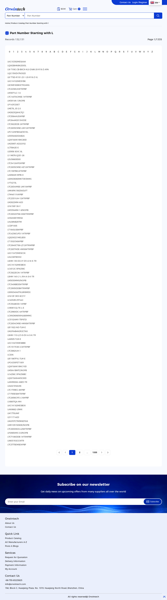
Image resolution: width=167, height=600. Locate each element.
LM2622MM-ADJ (15, 202)
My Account (11, 569)
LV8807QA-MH (14, 401)
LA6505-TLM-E (14, 339)
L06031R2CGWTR (16, 440)
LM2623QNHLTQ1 (16, 112)
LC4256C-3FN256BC (17, 374)
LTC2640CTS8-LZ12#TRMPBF (21, 245)
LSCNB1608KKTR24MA (19, 85)
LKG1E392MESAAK (17, 61)
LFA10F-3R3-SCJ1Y (16, 296)
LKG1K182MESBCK (17, 405)
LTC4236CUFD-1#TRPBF (19, 233)
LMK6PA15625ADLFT (17, 190)
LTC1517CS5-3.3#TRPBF (19, 347)
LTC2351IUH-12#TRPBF (19, 198)
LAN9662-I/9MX (15, 409)
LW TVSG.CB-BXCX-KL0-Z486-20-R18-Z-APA (28, 69)
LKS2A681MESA (15, 218)
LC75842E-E (13, 147)
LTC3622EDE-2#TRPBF (18, 124)
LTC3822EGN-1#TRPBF (18, 272)
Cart (74, 8)
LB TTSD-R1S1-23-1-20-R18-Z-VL (23, 77)
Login (135, 2)
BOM (61, 9)
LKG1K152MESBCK (17, 265)
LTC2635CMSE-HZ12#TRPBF (21, 167)
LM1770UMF (13, 413)
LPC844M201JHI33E (17, 120)
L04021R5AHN (14, 386)
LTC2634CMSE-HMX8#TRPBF (21, 323)
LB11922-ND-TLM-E (17, 327)
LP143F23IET (14, 104)
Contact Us (125, 2)
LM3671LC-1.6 (14, 93)
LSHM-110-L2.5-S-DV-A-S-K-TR (22, 335)
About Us (9, 523)
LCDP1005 (12, 226)
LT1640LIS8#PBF (15, 229)
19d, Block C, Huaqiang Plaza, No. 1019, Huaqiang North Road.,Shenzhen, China (44, 588)
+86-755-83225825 (13, 580)
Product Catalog (17, 23)
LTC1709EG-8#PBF (16, 390)
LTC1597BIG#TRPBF (17, 171)
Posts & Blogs (12, 546)
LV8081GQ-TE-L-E (16, 308)
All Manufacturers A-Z (16, 542)
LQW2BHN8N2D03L (17, 65)
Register (143, 2)
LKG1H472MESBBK (17, 343)
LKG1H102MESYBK (17, 81)
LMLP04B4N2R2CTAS (18, 331)
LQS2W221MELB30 (16, 237)
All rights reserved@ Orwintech (83, 597)
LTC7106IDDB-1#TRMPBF (20, 437)
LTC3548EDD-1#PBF (17, 304)
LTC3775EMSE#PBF (17, 444)
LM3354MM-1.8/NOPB (18, 210)
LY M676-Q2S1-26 (16, 155)
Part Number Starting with (37, 23)
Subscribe (152, 502)
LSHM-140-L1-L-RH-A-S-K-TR (21, 276)
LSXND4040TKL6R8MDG (19, 292)
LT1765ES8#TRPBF (17, 394)
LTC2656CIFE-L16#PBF (18, 397)
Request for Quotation (16, 557)
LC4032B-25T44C (15, 300)
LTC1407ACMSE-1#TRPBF (20, 97)
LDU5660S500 (14, 159)
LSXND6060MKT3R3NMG (20, 179)
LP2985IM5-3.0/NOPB (18, 433)
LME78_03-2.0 (14, 108)
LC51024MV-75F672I (17, 319)
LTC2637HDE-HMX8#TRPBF (21, 249)
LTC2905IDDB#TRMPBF (19, 288)
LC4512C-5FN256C (16, 269)
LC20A (11, 354)
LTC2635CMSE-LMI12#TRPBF (21, 128)
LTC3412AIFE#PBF (16, 163)
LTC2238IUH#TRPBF (17, 89)
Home (7, 23)
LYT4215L (12, 183)
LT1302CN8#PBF (15, 241)
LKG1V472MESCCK (17, 253)
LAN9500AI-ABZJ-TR (17, 382)
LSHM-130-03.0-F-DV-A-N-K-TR (22, 261)
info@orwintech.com (15, 584)
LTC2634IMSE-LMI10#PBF (20, 186)
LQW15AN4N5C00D (17, 378)
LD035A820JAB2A (16, 136)
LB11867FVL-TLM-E (16, 358)
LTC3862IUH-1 (14, 351)
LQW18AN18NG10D (17, 366)
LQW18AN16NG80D (17, 140)
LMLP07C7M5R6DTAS (18, 421)
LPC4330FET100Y (16, 362)
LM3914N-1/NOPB (16, 100)
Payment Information (15, 565)
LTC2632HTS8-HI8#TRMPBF (21, 214)
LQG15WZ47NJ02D (17, 73)
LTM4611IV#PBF (15, 194)
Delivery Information (15, 561)
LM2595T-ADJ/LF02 (17, 143)
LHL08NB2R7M (15, 222)
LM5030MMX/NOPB (17, 280)
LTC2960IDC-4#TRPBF (18, 312)
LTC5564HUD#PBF (16, 116)
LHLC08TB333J (14, 257)
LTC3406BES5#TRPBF (18, 284)
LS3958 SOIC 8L (15, 151)
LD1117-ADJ (13, 417)
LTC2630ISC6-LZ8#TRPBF (19, 429)
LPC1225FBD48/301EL (18, 132)
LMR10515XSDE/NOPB (18, 425)
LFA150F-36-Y (14, 206)
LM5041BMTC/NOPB (17, 370)
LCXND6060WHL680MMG (20, 315)
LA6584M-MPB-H (15, 175)
